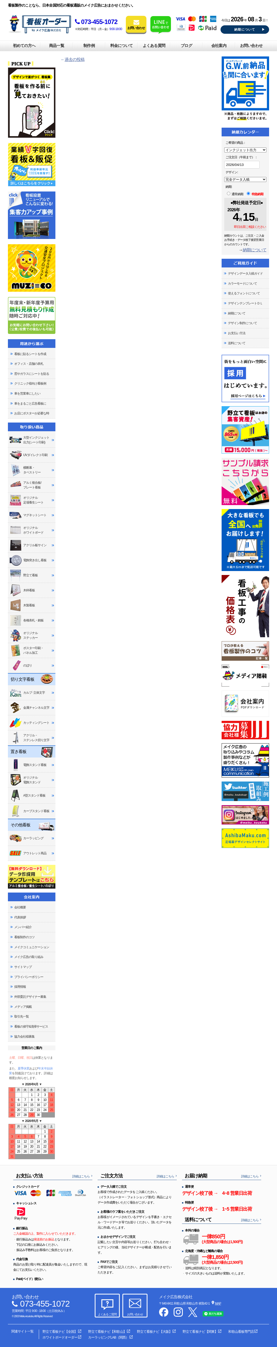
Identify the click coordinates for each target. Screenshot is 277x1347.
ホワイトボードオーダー (59, 1337)
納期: (229, 187)
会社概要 (20, 907)
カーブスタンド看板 (29, 811)
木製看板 (22, 605)
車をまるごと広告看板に (30, 403)
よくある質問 (154, 45)
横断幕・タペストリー (25, 470)
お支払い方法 (236, 333)
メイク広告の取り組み (28, 957)
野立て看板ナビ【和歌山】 (107, 1332)
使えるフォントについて (244, 293)
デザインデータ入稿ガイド (245, 273)
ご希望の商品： (236, 143)
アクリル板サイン (27, 545)
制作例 (88, 45)
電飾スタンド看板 (27, 765)
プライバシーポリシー (28, 977)
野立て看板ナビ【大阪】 (154, 1332)
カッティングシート (29, 723)
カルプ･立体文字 (27, 692)
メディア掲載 (23, 1007)
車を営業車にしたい (27, 393)
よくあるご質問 (107, 1314)
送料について (236, 343)
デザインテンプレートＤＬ (245, 303)
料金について (121, 45)
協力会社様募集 (24, 1036)
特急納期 (255, 194)
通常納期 (235, 194)
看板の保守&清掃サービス (31, 1026)
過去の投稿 (74, 59)
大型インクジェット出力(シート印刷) (29, 440)
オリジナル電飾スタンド (25, 780)
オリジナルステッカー (23, 635)
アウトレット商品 (27, 853)
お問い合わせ (251, 45)
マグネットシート (27, 515)
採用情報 (20, 987)
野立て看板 (23, 575)
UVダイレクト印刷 (28, 455)
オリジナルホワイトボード (26, 530)
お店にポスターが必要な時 (31, 413)
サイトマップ (23, 967)
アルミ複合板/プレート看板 (25, 485)
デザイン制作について (242, 323)
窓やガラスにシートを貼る (31, 374)
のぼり (20, 665)
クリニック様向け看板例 (30, 383)
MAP (218, 1303)
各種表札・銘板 (26, 620)
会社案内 (218, 45)
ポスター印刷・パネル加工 (26, 650)
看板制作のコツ (24, 937)
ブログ (186, 45)
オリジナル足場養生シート (26, 500)
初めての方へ (24, 45)
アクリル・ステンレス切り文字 (29, 738)
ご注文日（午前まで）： (241, 157)
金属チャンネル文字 (29, 707)
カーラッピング (26, 838)
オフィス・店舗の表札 (28, 364)
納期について (244, 29)
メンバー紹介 (23, 927)
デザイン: (232, 172)
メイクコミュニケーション (31, 947)
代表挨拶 (20, 917)
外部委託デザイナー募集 (30, 997)
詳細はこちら (81, 1176)
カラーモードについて (242, 283)
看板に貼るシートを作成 (30, 354)
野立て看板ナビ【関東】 (200, 1332)
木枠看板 (22, 590)
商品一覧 (56, 45)
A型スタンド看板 (27, 795)
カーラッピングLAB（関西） (108, 1337)
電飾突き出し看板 (27, 560)
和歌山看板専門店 (241, 1332)
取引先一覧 (21, 1016)
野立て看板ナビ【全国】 (59, 1332)
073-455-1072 (96, 21)
